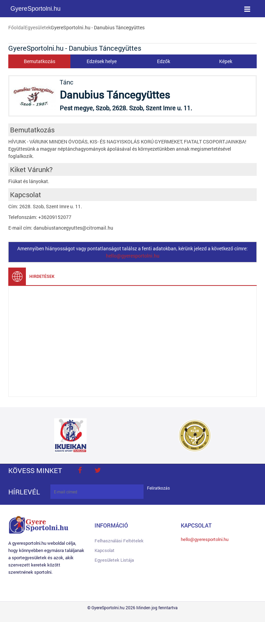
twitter (97, 470)
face (79, 470)
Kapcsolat (105, 550)
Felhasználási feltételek (119, 541)
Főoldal (16, 27)
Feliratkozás (158, 488)
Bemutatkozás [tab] (39, 61)
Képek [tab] (225, 61)
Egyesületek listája (114, 560)
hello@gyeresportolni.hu (132, 255)
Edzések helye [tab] (102, 61)
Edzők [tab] (163, 61)
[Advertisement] (132, 341)
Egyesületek (38, 27)
